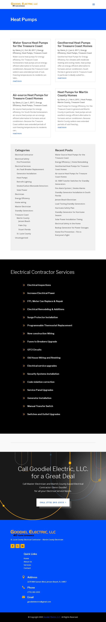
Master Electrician (23, 206)
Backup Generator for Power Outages (72, 227)
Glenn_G (19, 50)
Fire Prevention (23, 162)
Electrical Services (23, 166)
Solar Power (22, 190)
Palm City (22, 225)
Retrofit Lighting (24, 182)
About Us (28, 561)
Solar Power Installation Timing (68, 219)
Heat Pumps (27, 53)
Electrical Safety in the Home (68, 223)
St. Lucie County (24, 233)
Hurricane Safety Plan (64, 208)
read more (17, 81)
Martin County (64, 102)
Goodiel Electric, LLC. (52, 617)
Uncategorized (21, 238)
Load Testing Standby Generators (70, 204)
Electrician (19, 194)
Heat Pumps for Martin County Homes (73, 93)
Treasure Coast (40, 53)
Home (26, 558)
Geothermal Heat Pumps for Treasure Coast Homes (75, 44)
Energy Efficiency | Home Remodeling (71, 162)
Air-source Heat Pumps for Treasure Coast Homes (30, 97)
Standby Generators (24, 210)
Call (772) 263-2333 (52, 502)
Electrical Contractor (24, 154)
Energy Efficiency (22, 198)
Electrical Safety (22, 159)
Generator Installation (26, 173)
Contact (27, 568)
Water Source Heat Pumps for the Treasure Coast (30, 44)
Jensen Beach (24, 221)
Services (27, 565)
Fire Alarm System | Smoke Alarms (70, 188)
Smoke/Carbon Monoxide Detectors (32, 186)
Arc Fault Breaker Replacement (30, 169)
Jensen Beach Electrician (65, 199)
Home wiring (20, 202)
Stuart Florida (24, 229)
